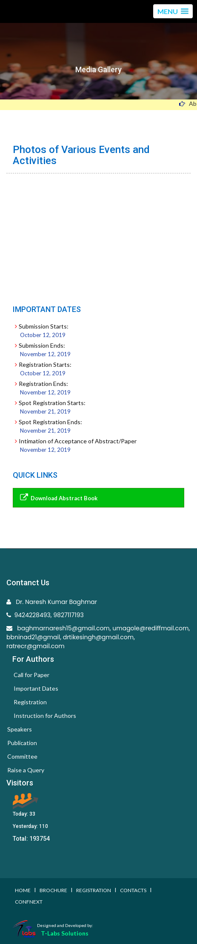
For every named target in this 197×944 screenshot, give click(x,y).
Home (23, 890)
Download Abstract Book (57, 497)
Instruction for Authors (45, 715)
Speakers (19, 729)
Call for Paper (31, 674)
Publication (22, 742)
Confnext (29, 902)
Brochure (53, 890)
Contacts (133, 890)
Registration (30, 702)
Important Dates (36, 688)
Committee (22, 756)
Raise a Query (25, 770)
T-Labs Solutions (65, 933)
